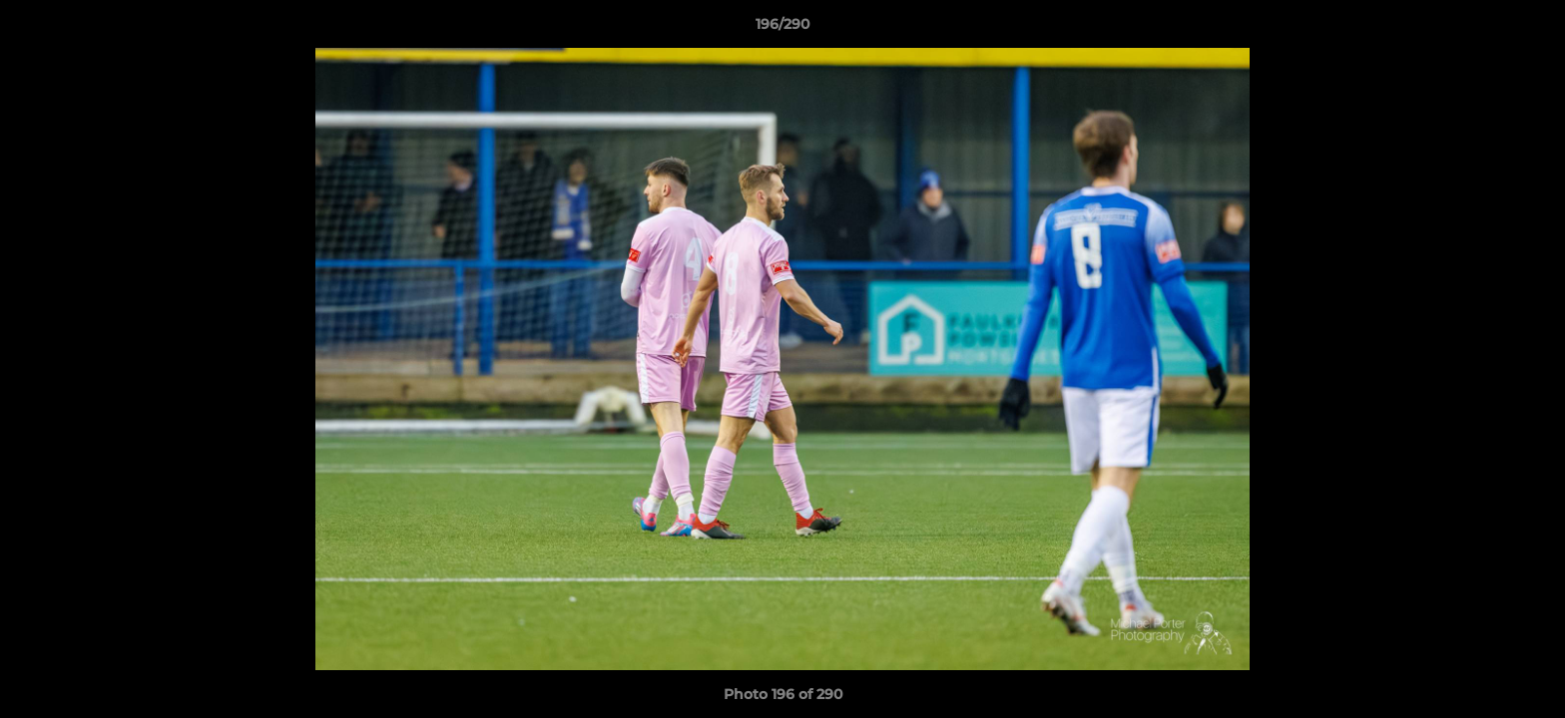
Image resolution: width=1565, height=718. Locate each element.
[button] (1529, 29)
